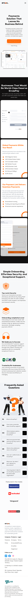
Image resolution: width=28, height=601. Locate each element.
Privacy (20, 543)
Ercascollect (14, 543)
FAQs (6, 543)
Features (7, 540)
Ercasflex (13, 546)
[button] (25, 3)
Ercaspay (14, 540)
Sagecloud (14, 549)
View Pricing (14, 45)
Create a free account (14, 41)
